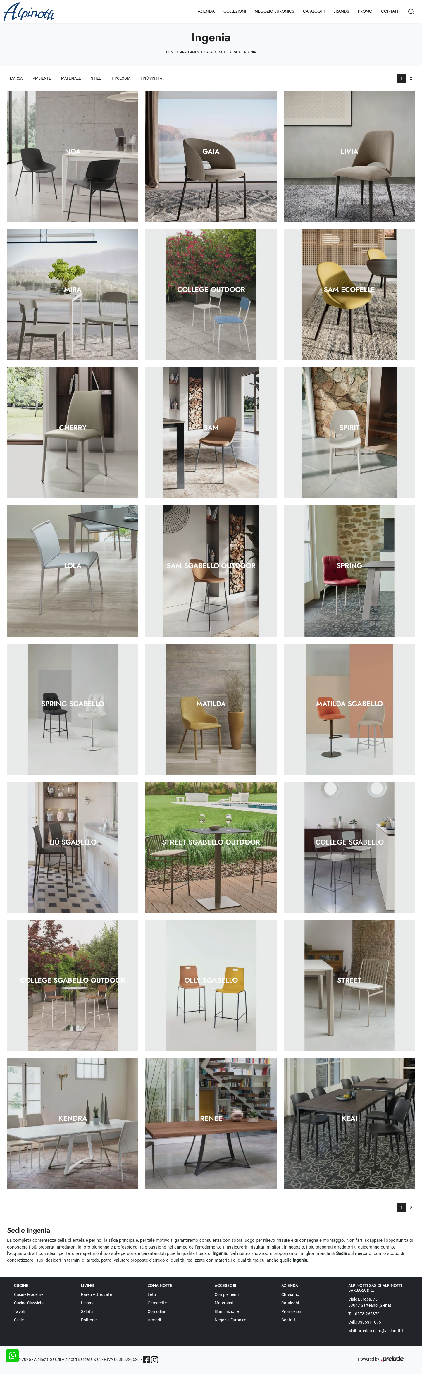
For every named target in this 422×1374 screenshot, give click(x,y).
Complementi (227, 1294)
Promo (365, 11)
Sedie (223, 52)
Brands (341, 11)
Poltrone (89, 1320)
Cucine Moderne (28, 1294)
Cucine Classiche (29, 1303)
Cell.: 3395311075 (364, 1322)
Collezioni (234, 11)
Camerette (157, 1303)
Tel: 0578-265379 (364, 1313)
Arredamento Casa (196, 52)
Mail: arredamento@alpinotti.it (376, 1330)
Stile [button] (96, 78)
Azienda (206, 11)
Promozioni (291, 1311)
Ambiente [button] (42, 78)
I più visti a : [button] (152, 78)
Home (170, 52)
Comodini (156, 1311)
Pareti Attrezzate (96, 1294)
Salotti (87, 1311)
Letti (152, 1294)
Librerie (87, 1303)
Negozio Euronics (274, 11)
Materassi (224, 1303)
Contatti (390, 11)
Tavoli (19, 1311)
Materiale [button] (71, 78)
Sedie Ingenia (245, 52)
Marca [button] (16, 78)
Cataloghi (314, 11)
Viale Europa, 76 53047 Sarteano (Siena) (369, 1302)
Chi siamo (290, 1294)
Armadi (154, 1320)
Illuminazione (227, 1311)
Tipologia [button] (120, 78)
